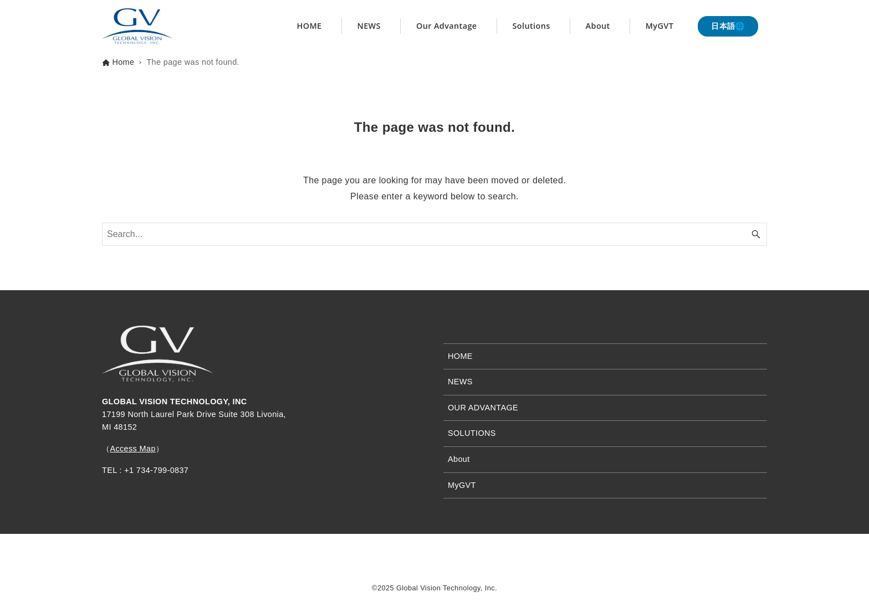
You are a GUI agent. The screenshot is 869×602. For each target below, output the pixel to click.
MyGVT (462, 485)
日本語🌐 (728, 26)
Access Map (132, 448)
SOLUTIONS (472, 433)
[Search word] (434, 234)
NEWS (460, 381)
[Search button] (756, 234)
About (459, 459)
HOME (460, 356)
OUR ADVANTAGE (483, 407)
